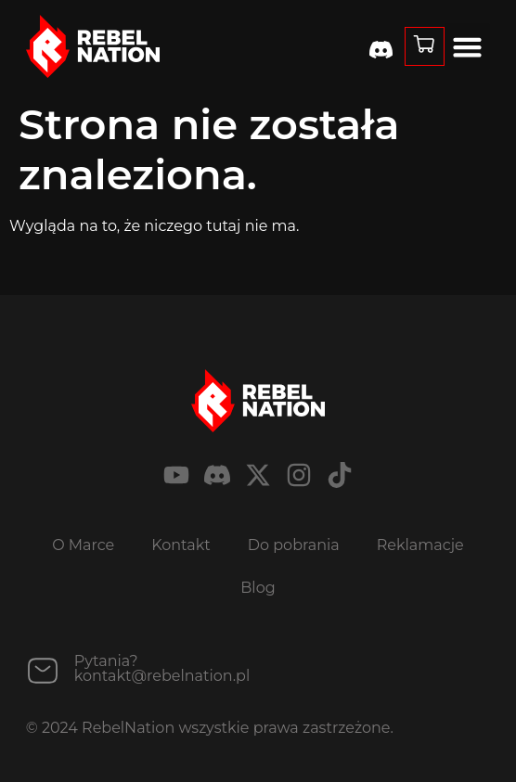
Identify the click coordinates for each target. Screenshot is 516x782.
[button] (468, 46)
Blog (257, 587)
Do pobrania (294, 545)
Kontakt (181, 545)
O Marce (83, 545)
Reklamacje (420, 545)
